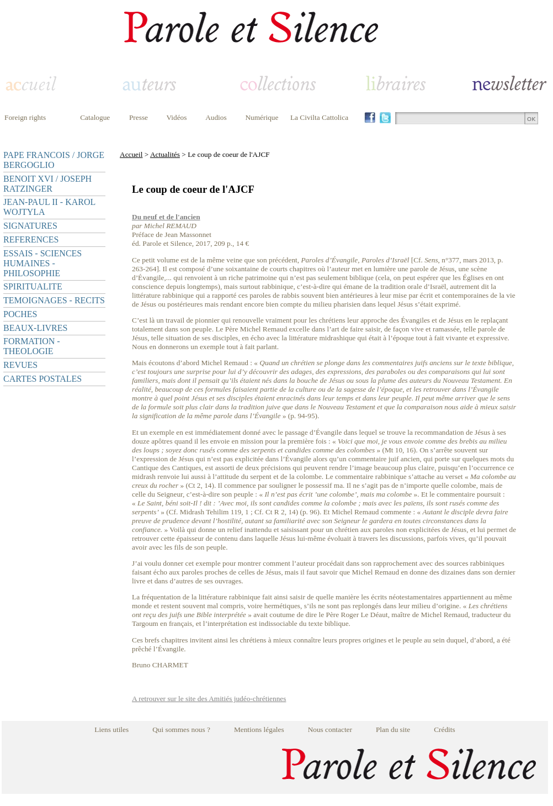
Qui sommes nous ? (181, 729)
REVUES (20, 365)
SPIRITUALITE (32, 286)
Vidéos (177, 117)
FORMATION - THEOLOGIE (31, 346)
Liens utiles (111, 729)
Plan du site (393, 729)
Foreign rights (25, 117)
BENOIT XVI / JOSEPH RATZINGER (47, 183)
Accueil (131, 154)
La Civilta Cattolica (319, 117)
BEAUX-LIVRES (35, 328)
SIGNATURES (30, 225)
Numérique (261, 117)
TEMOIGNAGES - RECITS (54, 300)
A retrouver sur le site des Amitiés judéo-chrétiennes (209, 698)
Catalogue (95, 117)
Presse (138, 117)
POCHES (20, 314)
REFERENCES (31, 239)
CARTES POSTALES (42, 378)
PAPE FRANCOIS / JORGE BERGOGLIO (53, 160)
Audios (216, 117)
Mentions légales (259, 729)
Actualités (165, 154)
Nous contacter (330, 729)
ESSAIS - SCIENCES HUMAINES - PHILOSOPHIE (42, 263)
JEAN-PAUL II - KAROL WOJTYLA (49, 207)
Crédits (444, 729)
